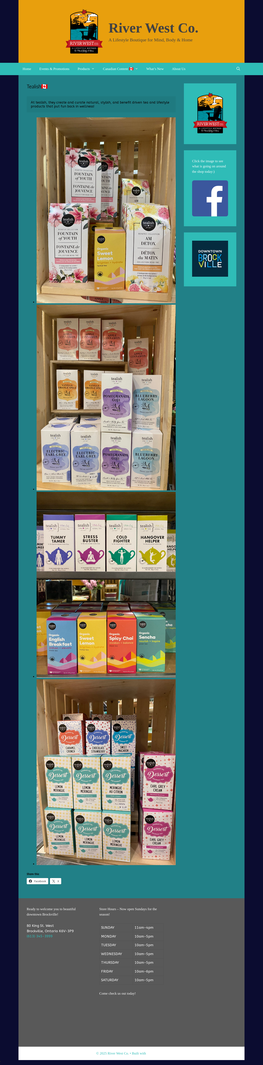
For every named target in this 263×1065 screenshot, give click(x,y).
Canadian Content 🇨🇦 (122, 69)
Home (27, 69)
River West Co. (153, 28)
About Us (179, 69)
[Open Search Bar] (238, 69)
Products (88, 69)
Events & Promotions (54, 69)
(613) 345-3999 (40, 936)
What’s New (155, 69)
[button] (94, 69)
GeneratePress (157, 1053)
